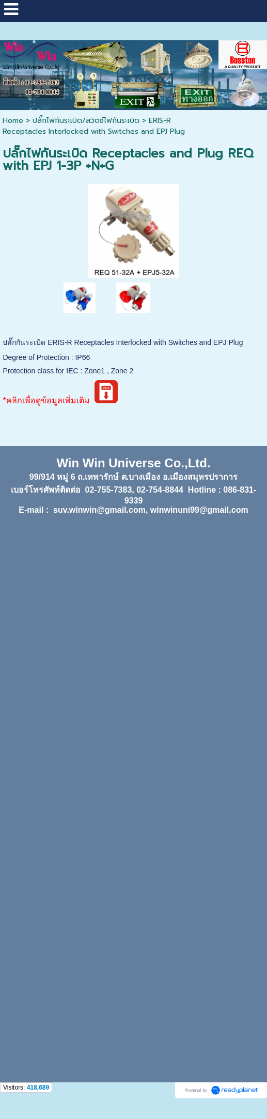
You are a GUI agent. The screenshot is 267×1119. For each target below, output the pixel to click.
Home (13, 120)
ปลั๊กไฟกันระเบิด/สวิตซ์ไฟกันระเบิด (86, 120)
